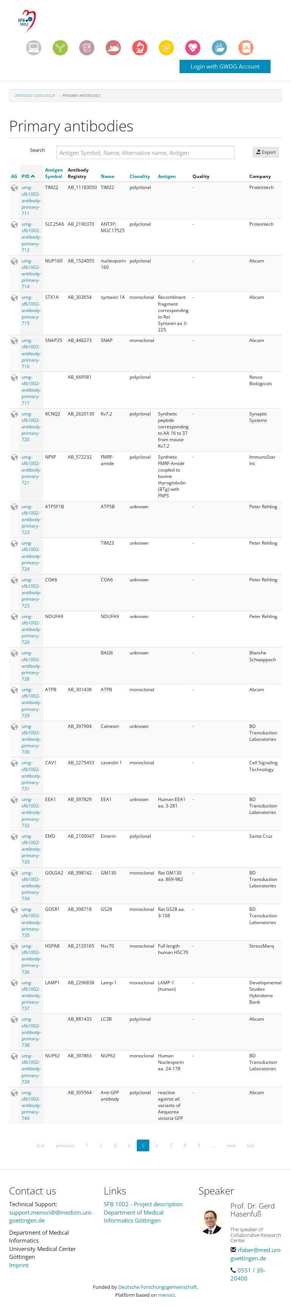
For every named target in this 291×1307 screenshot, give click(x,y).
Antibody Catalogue (35, 95)
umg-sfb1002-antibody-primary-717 (31, 390)
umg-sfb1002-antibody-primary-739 (31, 1068)
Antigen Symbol (54, 173)
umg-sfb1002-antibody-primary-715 (31, 310)
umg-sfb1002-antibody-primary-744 (31, 1105)
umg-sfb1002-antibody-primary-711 (31, 200)
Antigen (167, 176)
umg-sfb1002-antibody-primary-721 (31, 470)
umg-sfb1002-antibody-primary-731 (31, 775)
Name (107, 176)
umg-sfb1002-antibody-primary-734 (31, 886)
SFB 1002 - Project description (143, 1204)
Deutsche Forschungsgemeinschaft (157, 1287)
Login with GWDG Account (225, 66)
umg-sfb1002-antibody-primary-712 (31, 237)
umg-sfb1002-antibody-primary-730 (31, 739)
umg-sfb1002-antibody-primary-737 (31, 995)
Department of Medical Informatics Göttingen (134, 1216)
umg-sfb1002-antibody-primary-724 (31, 556)
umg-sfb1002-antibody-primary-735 (31, 922)
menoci (166, 1294)
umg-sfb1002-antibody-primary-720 (31, 427)
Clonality (140, 176)
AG (14, 176)
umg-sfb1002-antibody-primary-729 (31, 702)
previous (65, 1145)
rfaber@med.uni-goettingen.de (256, 1254)
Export (265, 152)
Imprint (18, 1265)
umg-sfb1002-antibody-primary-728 (31, 666)
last (250, 1145)
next (231, 1145)
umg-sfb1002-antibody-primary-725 (31, 592)
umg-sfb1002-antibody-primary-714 (31, 274)
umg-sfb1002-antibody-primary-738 (31, 1032)
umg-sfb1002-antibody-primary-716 (31, 353)
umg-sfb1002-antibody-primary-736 (31, 959)
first (41, 1145)
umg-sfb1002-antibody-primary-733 (31, 849)
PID (28, 176)
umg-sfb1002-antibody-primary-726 (31, 629)
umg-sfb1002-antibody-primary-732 (31, 812)
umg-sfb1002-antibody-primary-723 (31, 519)
